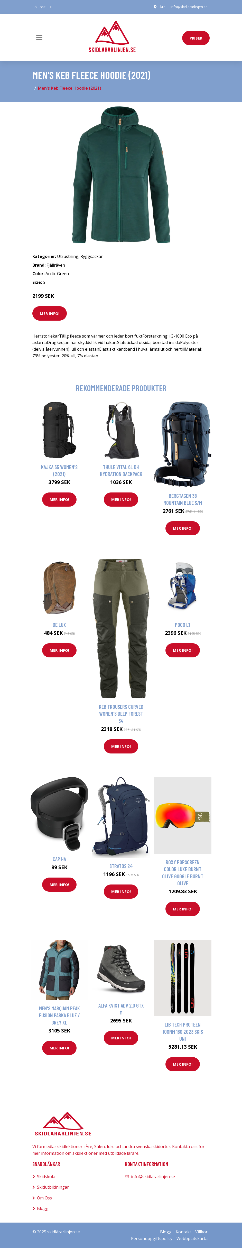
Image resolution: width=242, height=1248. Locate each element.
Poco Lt (183, 624)
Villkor (201, 1232)
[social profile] (51, 7)
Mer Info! (49, 313)
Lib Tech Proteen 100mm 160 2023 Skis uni (183, 1031)
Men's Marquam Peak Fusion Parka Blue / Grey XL (59, 1015)
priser (196, 38)
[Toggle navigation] (39, 37)
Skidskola (46, 1176)
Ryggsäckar (91, 256)
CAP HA (59, 859)
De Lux (59, 624)
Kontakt (183, 1232)
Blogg (43, 1208)
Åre (162, 6)
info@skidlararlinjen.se (189, 6)
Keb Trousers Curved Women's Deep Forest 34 (121, 713)
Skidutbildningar (53, 1187)
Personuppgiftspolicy (151, 1238)
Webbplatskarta (192, 1238)
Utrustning (67, 256)
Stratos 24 (121, 866)
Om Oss (44, 1198)
